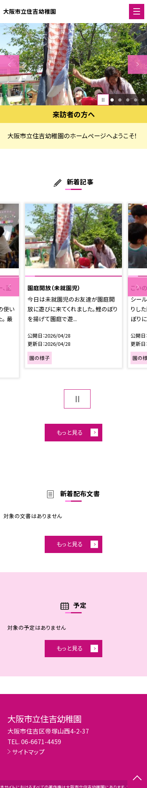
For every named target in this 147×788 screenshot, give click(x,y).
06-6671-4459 (41, 741)
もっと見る (69, 432)
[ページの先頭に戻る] (137, 778)
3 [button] (127, 100)
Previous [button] (9, 64)
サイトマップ (28, 751)
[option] (73, 64)
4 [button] (135, 100)
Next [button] (137, 64)
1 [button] (112, 100)
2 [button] (120, 100)
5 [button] (143, 100)
